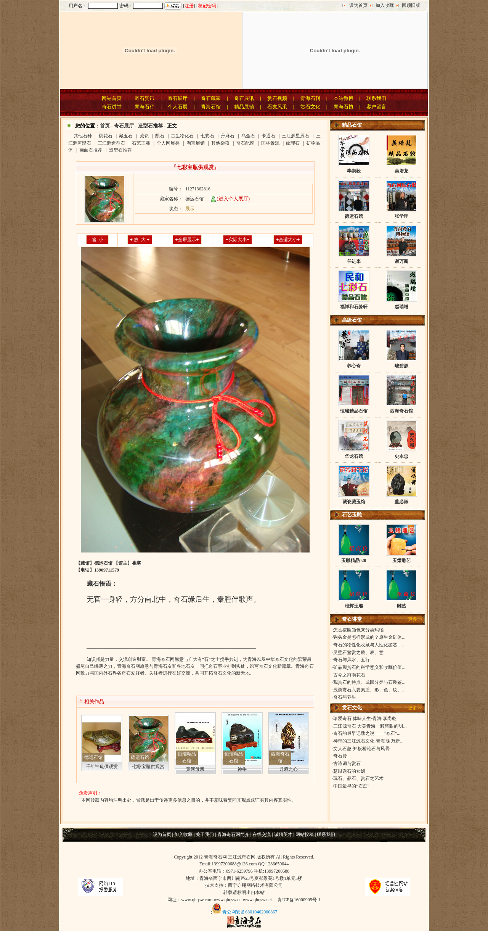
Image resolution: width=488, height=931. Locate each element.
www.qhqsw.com (196, 899)
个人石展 (178, 107)
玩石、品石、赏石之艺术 (358, 778)
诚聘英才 (283, 834)
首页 (105, 126)
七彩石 (207, 136)
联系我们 (376, 98)
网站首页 (112, 98)
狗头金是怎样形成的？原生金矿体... (369, 637)
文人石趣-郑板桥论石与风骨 (361, 748)
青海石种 (144, 107)
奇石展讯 (244, 98)
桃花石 (105, 136)
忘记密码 (207, 5)
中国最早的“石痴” (351, 786)
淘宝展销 (195, 143)
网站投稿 (304, 834)
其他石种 (83, 136)
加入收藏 (385, 5)
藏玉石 (126, 136)
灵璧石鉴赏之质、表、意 (358, 652)
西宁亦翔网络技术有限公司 (255, 885)
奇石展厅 (178, 98)
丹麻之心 (288, 769)
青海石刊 (310, 98)
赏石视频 (277, 98)
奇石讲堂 (112, 107)
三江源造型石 (111, 143)
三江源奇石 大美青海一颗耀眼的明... (369, 726)
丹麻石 (227, 136)
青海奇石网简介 (233, 834)
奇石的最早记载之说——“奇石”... (366, 733)
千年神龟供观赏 (102, 766)
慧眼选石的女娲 (349, 771)
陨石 (159, 136)
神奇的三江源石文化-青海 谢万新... (368, 741)
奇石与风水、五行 (351, 659)
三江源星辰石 (295, 136)
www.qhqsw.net (257, 899)
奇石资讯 (144, 98)
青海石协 (343, 107)
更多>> (415, 619)
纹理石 (293, 143)
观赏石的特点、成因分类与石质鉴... (369, 682)
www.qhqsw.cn (228, 899)
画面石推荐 (90, 150)
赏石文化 (310, 107)
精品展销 (244, 107)
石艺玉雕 (141, 143)
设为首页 (358, 5)
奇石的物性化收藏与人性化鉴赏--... (368, 645)
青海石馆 (211, 107)
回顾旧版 (411, 5)
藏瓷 (144, 136)
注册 (189, 5)
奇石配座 (245, 143)
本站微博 (343, 98)
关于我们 (205, 834)
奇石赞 (340, 756)
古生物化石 (182, 136)
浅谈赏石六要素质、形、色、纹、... (369, 690)
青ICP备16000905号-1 (299, 899)
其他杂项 (220, 143)
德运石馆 (93, 757)
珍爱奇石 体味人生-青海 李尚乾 (364, 718)
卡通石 (268, 136)
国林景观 (270, 143)
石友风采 (277, 107)
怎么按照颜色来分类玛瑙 (358, 630)
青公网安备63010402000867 (249, 912)
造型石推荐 (150, 126)
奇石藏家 (211, 98)
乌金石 (248, 136)
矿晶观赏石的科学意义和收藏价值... (369, 667)
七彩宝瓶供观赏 (148, 766)
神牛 (242, 769)
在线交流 (261, 834)
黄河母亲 (195, 769)
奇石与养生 (344, 697)
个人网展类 (168, 143)
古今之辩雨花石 (349, 675)
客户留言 (376, 107)
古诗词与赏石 (347, 763)
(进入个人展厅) (230, 198)
